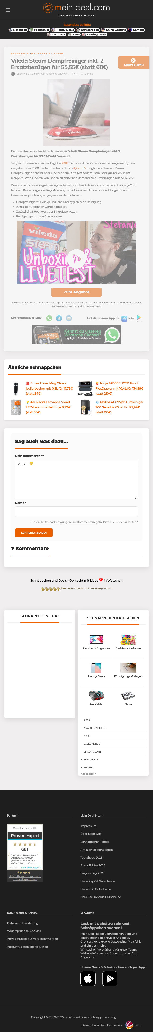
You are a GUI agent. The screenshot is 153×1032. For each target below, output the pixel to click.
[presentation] (18, 470)
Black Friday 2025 (92, 872)
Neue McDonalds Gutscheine (100, 904)
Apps (87, 742)
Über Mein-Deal (91, 841)
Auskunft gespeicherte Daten (27, 954)
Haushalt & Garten (47, 53)
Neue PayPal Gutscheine (97, 888)
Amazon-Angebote (95, 735)
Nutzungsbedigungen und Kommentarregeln (71, 529)
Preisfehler (135, 949)
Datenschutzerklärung (22, 930)
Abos (87, 727)
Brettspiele (91, 766)
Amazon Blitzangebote (96, 857)
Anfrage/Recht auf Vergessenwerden (32, 946)
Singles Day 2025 (92, 880)
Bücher (88, 774)
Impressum (88, 833)
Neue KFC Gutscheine (95, 896)
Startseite (20, 53)
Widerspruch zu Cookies (24, 938)
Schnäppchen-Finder (94, 849)
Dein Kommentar (29, 463)
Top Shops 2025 (91, 864)
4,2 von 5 (79, 175)
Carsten (18, 80)
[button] (19, 470)
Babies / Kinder (92, 750)
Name (20, 510)
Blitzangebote (92, 758)
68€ (65, 170)
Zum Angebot (76, 299)
